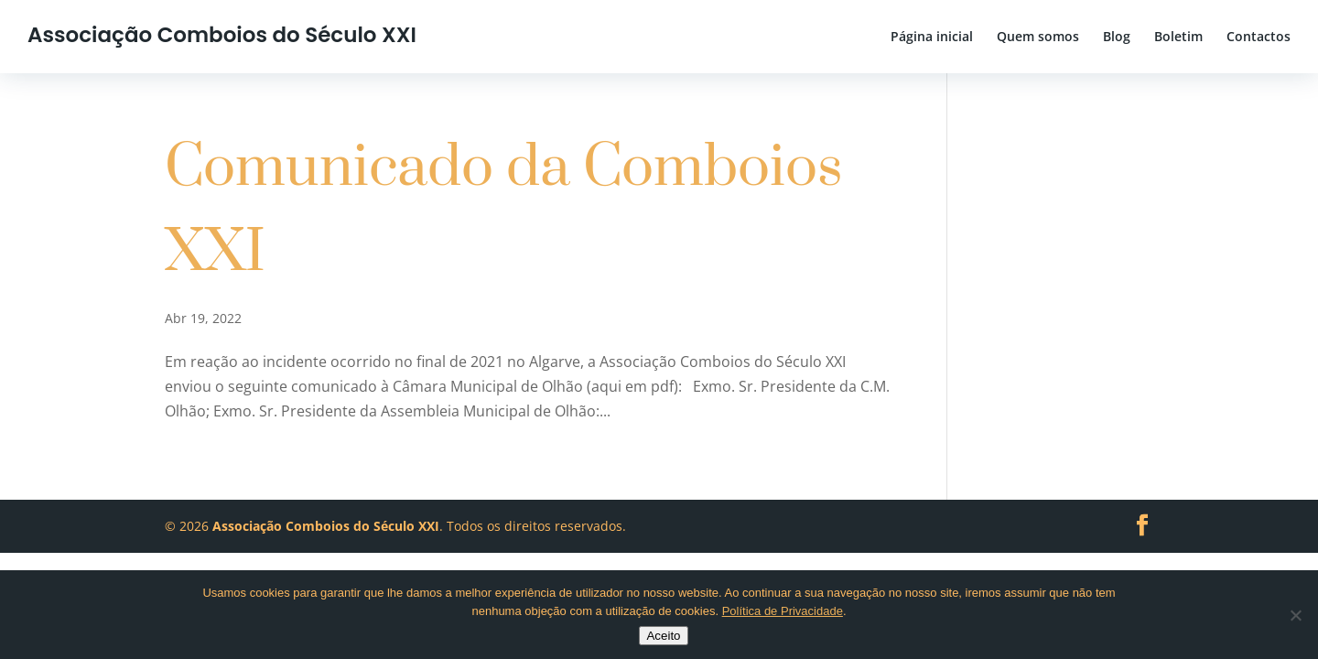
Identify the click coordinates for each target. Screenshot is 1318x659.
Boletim (1178, 37)
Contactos (1258, 37)
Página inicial (932, 37)
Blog (1116, 37)
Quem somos (1038, 37)
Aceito (663, 636)
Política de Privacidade (782, 611)
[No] (1295, 615)
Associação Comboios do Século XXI (221, 34)
